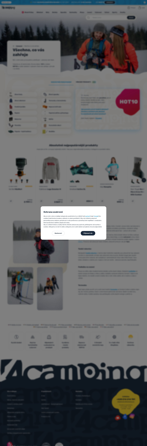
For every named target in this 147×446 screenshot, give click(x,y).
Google (96, 216)
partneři (87, 216)
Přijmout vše (88, 233)
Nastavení (58, 233)
